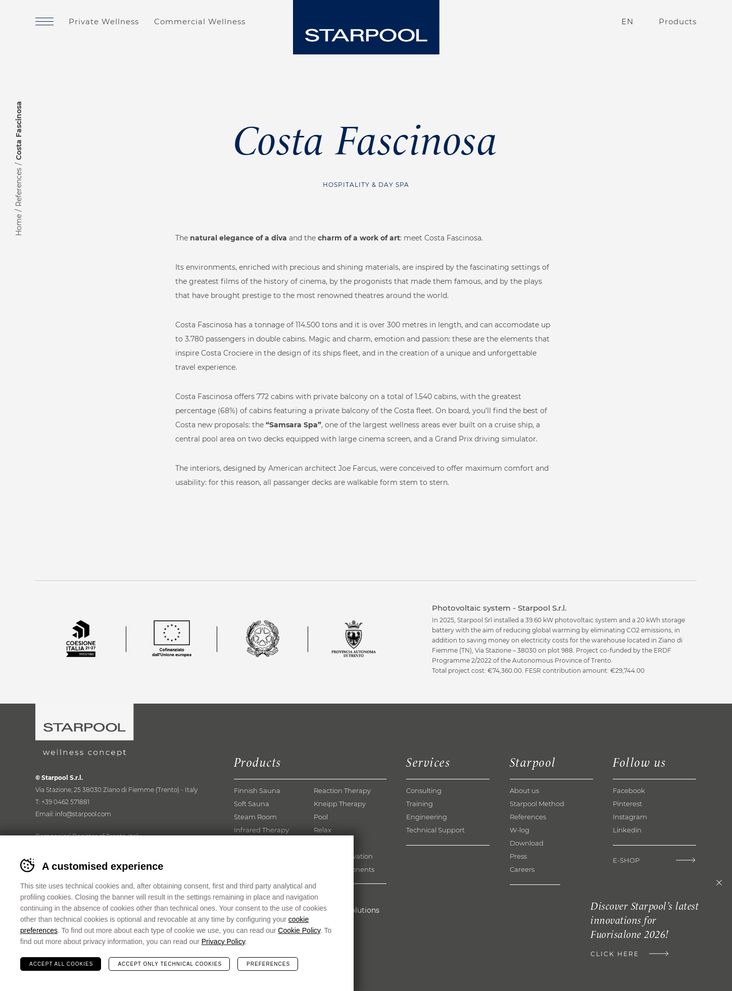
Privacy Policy (223, 941)
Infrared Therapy (261, 830)
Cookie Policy (299, 930)
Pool (321, 817)
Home (18, 225)
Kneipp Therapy (340, 804)
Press (518, 856)
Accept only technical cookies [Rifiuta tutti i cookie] (170, 964)
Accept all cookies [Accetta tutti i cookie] (61, 964)
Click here (615, 954)
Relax (322, 830)
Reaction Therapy (342, 790)
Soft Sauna (251, 804)
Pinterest (627, 804)
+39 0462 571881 (65, 802)
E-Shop (626, 860)
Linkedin (627, 830)
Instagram (630, 817)
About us (524, 790)
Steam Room (255, 817)
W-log (519, 830)
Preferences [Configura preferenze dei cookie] (268, 964)
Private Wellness (104, 21)
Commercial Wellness (200, 21)
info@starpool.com (83, 814)
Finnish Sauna (257, 790)
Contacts (567, 21)
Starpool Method (537, 804)
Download (527, 843)
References (18, 187)
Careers (522, 869)
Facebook (629, 790)
